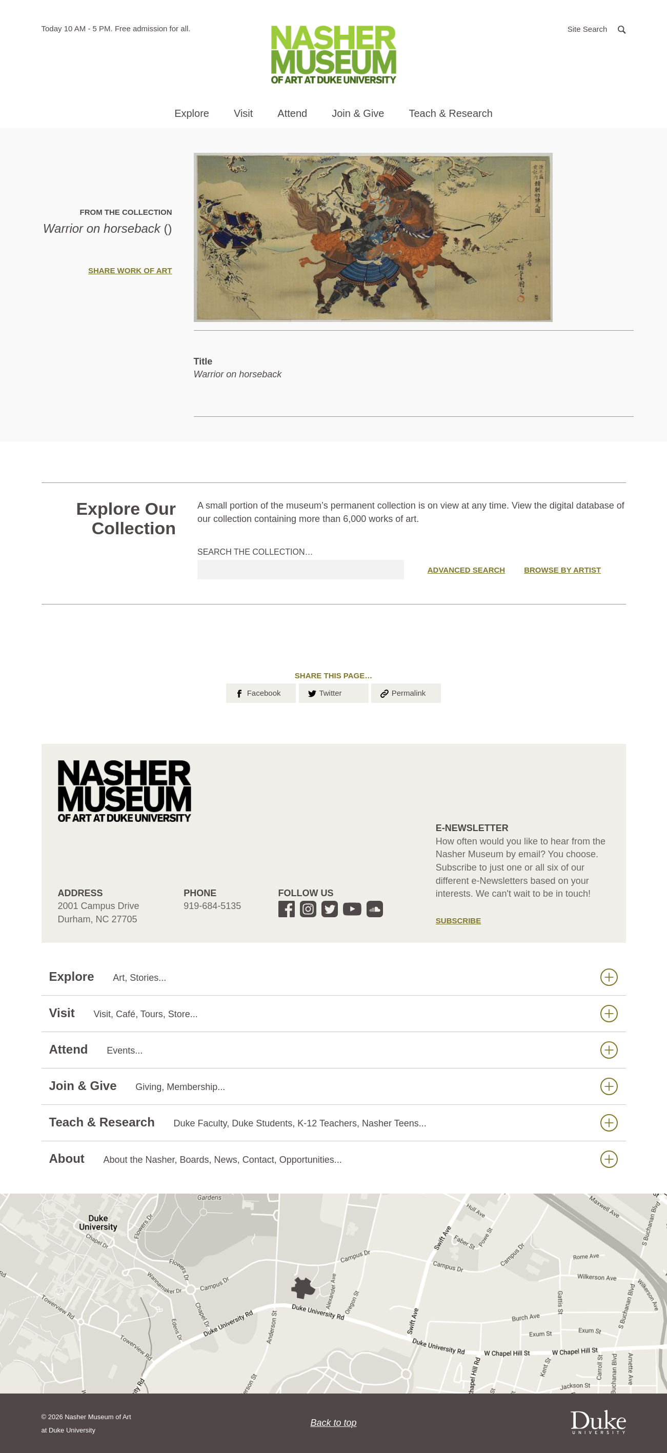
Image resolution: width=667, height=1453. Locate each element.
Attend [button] (292, 113)
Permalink (402, 692)
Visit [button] (243, 113)
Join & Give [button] (358, 113)
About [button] (333, 1158)
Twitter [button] (324, 692)
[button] (597, 28)
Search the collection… (255, 552)
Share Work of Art (130, 270)
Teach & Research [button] (450, 113)
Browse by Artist (562, 570)
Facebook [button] (257, 692)
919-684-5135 (212, 906)
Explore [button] (191, 113)
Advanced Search (466, 570)
